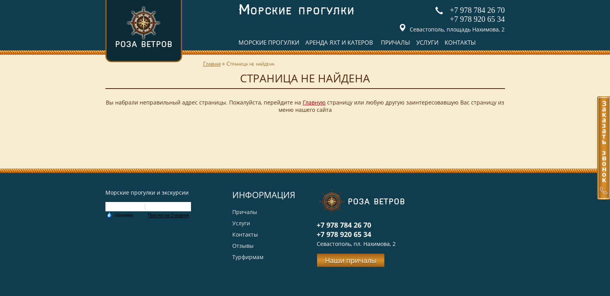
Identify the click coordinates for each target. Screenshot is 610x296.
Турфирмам (247, 257)
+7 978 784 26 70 (477, 10)
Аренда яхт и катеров (339, 42)
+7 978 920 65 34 (477, 19)
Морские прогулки (268, 42)
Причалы (395, 42)
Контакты (460, 42)
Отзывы (243, 245)
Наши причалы (351, 260)
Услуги (427, 42)
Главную (314, 102)
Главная (212, 63)
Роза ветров (143, 26)
